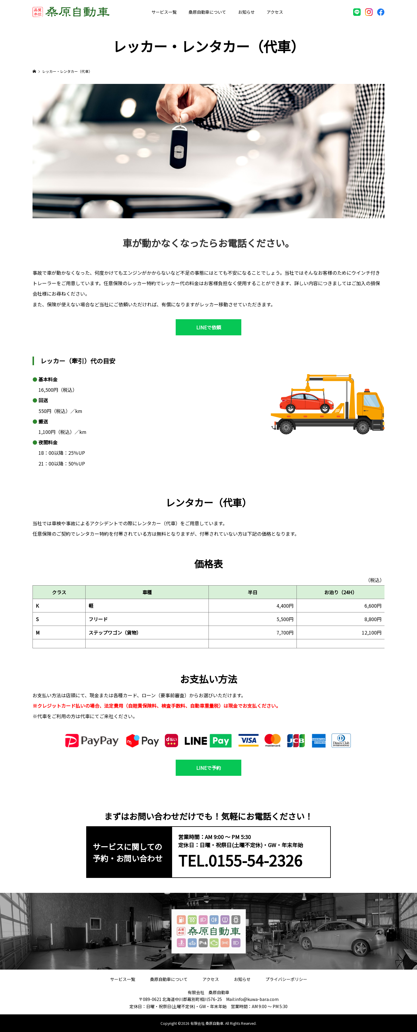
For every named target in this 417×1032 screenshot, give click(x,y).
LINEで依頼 (208, 327)
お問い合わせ (307, 12)
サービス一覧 (164, 12)
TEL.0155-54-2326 (240, 860)
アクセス (275, 12)
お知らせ (246, 12)
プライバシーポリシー (286, 979)
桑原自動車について (207, 12)
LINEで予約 (208, 767)
